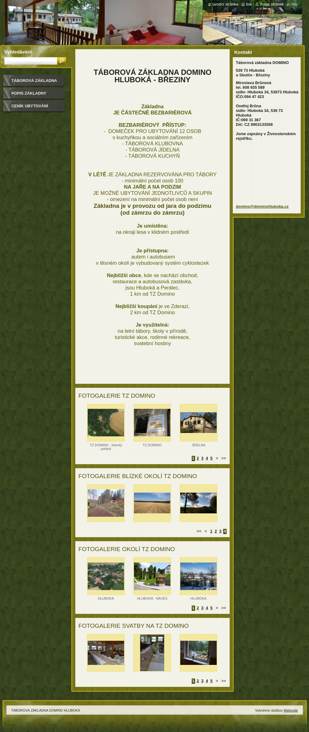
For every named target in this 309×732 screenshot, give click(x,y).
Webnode (291, 710)
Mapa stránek (272, 4)
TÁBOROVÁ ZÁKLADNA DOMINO (34, 82)
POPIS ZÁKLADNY (28, 93)
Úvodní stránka (225, 4)
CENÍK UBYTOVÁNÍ (29, 106)
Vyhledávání (18, 51)
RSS (294, 4)
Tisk (249, 4)
